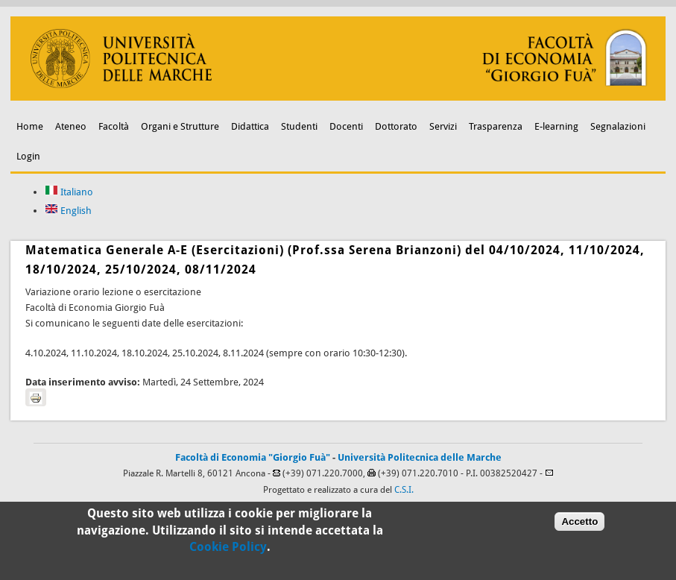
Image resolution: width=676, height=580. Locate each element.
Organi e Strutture (180, 126)
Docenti (346, 126)
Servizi (443, 126)
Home (29, 126)
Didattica (250, 126)
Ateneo (70, 126)
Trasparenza (495, 126)
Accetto (579, 524)
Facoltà (113, 126)
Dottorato (396, 126)
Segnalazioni (617, 126)
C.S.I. (404, 490)
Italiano (69, 192)
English (68, 210)
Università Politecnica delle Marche (420, 457)
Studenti (299, 126)
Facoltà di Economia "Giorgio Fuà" (252, 457)
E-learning (556, 126)
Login (28, 156)
